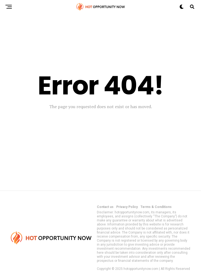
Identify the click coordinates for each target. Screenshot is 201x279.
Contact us (105, 207)
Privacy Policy (127, 207)
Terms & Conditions (156, 207)
